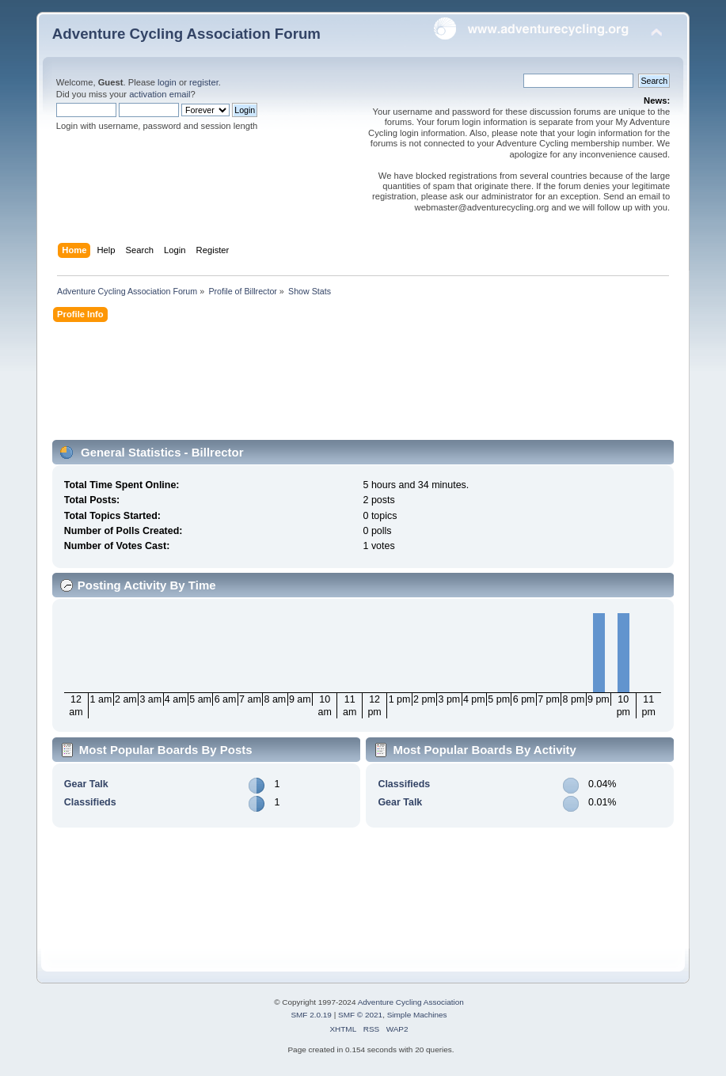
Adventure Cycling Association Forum (186, 33)
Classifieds (90, 802)
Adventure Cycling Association (411, 1002)
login (167, 82)
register (204, 82)
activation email (159, 94)
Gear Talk (86, 784)
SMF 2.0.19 (311, 1014)
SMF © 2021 (360, 1014)
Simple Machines (417, 1014)
